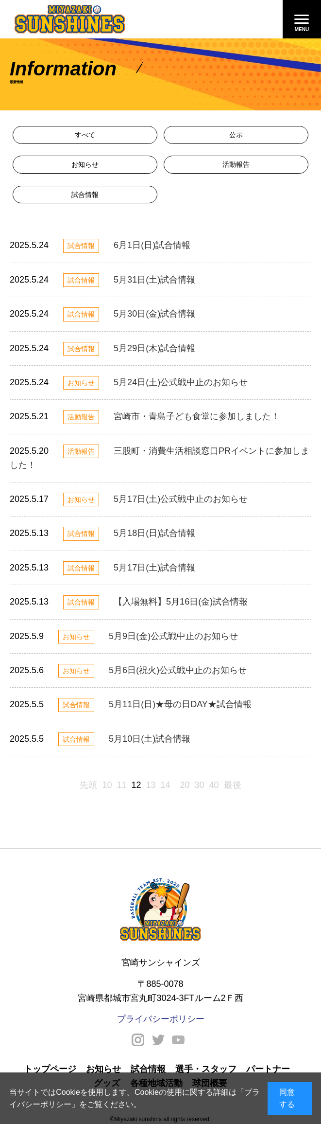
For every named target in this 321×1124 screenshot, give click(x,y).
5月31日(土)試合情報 (154, 280)
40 (214, 785)
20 (185, 785)
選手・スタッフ (206, 1069)
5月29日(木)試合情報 (154, 348)
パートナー (268, 1069)
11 (121, 785)
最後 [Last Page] (232, 785)
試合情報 (85, 194)
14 (165, 785)
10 (107, 785)
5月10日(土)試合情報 (149, 739)
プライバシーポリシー (160, 1019)
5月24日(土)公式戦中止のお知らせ (181, 382)
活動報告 (236, 164)
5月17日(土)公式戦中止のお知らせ (181, 499)
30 (199, 785)
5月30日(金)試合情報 (154, 314)
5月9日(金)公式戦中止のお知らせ (173, 636)
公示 (236, 135)
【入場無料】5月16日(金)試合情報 (181, 602)
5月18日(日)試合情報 (154, 533)
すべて (85, 135)
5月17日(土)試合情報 (154, 567)
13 (150, 785)
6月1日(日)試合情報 (152, 245)
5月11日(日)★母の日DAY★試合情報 (180, 704)
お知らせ (85, 164)
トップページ (50, 1069)
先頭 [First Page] (88, 785)
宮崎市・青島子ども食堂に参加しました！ (197, 416)
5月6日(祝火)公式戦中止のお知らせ (178, 670)
